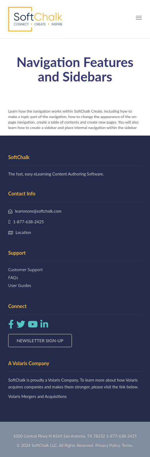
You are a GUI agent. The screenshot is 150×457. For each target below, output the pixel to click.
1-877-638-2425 (121, 435)
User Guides (19, 285)
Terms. (128, 445)
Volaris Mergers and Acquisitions (37, 396)
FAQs (13, 277)
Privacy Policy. (108, 445)
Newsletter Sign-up (40, 340)
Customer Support (25, 269)
